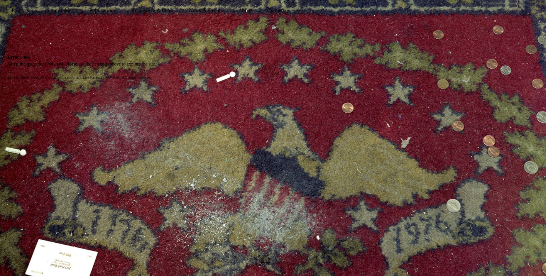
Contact (275, 10)
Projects (20, 10)
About (245, 10)
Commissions (59, 10)
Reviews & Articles (152, 10)
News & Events (206, 10)
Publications (102, 10)
